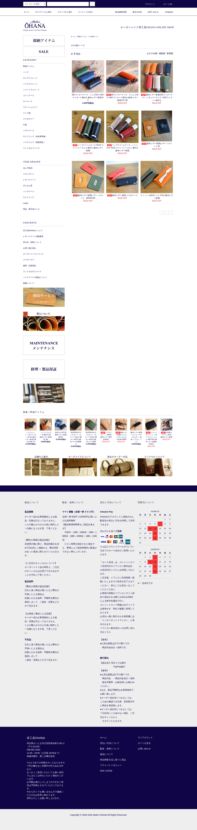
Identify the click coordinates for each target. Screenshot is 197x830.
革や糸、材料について (32, 242)
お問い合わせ (151, 12)
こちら (107, 632)
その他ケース (93, 36)
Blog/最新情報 (119, 12)
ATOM (109, 771)
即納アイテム (82, 36)
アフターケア (28, 260)
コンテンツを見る (83, 12)
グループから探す (63, 12)
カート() (166, 4)
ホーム (26, 12)
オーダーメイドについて (33, 254)
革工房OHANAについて (33, 230)
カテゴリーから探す (41, 12)
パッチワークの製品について (35, 277)
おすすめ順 (152, 53)
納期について (28, 283)
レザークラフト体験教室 (33, 236)
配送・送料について (109, 748)
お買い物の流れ (29, 248)
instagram (167, 12)
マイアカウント (145, 737)
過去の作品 (135, 12)
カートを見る (144, 743)
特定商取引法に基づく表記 (113, 759)
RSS (102, 771)
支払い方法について (109, 743)
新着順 (170, 53)
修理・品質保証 (29, 266)
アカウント (148, 4)
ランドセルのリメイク (32, 271)
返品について (106, 754)
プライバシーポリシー (111, 765)
